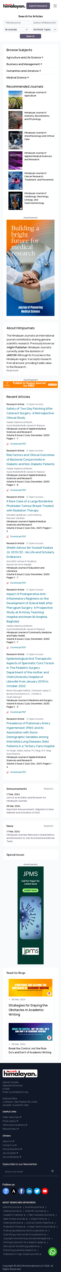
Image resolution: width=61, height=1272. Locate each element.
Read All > (49, 788)
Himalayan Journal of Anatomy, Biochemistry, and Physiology (37, 116)
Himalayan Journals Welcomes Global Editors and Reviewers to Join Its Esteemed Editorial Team (30, 838)
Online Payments (12, 1149)
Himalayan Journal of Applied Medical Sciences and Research (38, 156)
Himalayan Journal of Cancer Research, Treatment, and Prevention (39, 176)
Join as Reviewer (12, 1157)
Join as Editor (11, 1153)
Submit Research (38, 5)
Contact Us (10, 1145)
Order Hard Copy (12, 1117)
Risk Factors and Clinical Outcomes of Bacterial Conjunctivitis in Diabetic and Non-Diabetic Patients (30, 459)
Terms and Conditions (15, 1125)
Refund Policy (11, 1129)
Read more (12, 370)
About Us (9, 1141)
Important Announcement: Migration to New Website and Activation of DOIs (30, 811)
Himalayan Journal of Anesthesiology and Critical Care (39, 136)
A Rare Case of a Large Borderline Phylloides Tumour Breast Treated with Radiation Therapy (30, 505)
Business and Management (24, 64)
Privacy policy (11, 1121)
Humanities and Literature (24, 71)
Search (30, 36)
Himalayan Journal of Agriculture (35, 94)
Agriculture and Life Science (25, 57)
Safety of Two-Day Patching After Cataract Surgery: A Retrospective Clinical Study (30, 413)
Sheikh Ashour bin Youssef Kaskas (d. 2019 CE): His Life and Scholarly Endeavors (30, 552)
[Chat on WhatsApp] (52, 1251)
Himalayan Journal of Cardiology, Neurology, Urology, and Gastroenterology (36, 198)
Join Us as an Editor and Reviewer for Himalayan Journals (26, 799)
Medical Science (18, 77)
